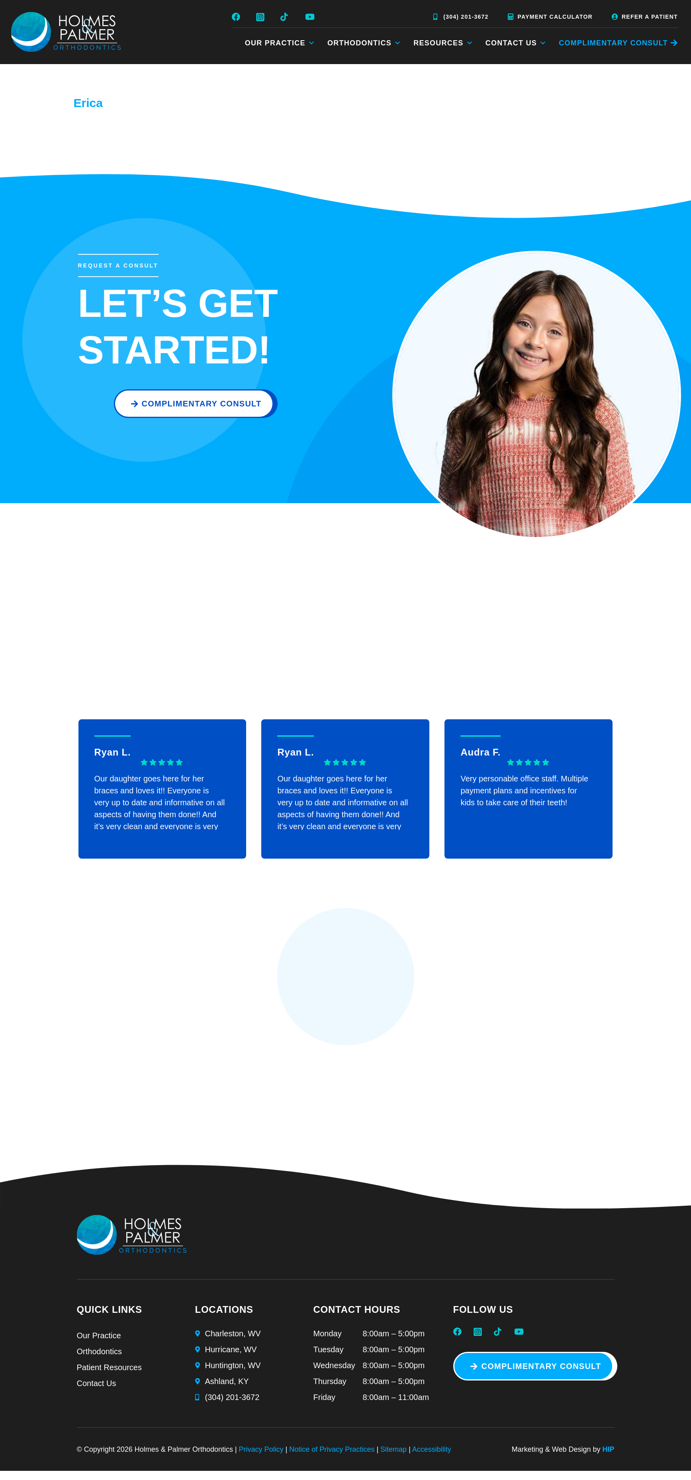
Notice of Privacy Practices (331, 1449)
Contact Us (516, 43)
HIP (608, 1449)
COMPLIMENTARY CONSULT (613, 43)
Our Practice (280, 43)
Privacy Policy (261, 1449)
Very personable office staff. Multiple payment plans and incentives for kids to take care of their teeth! (524, 790)
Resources (443, 43)
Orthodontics (364, 43)
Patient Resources (109, 1367)
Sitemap (393, 1449)
